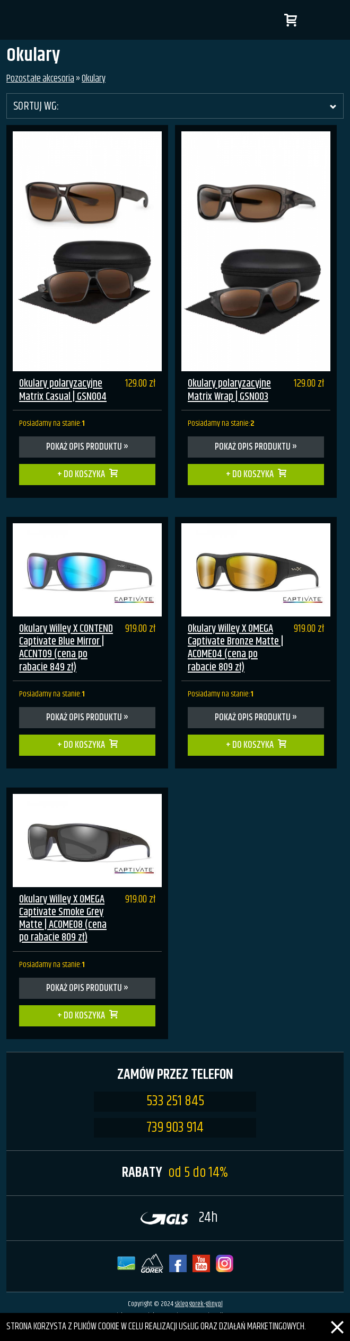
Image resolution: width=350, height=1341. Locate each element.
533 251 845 (175, 1102)
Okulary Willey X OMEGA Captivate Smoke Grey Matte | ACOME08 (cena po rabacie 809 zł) (63, 918)
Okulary (94, 78)
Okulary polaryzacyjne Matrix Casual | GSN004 (63, 390)
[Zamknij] (337, 1320)
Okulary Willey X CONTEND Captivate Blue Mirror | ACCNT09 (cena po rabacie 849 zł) (66, 648)
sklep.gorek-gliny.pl (199, 1304)
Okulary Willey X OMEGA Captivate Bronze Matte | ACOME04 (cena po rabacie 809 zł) (235, 648)
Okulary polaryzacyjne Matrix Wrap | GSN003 (229, 390)
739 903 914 (175, 1128)
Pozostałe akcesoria (40, 78)
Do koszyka (84, 474)
